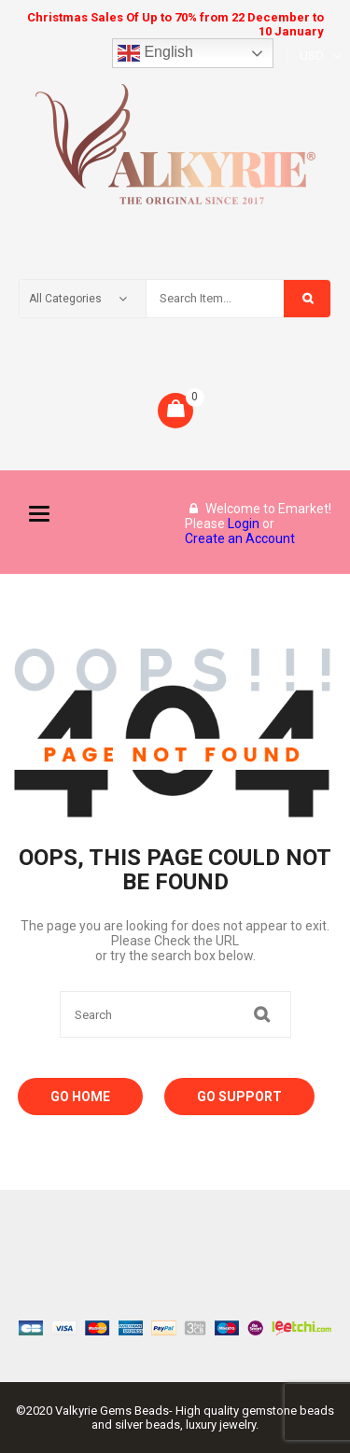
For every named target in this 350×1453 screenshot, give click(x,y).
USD (312, 56)
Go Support (239, 1096)
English (155, 53)
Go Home (80, 1096)
